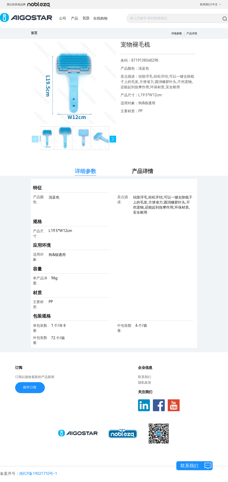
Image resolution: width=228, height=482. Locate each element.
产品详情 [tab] (142, 171)
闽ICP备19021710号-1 (38, 473)
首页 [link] (34, 33)
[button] (113, 139)
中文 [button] (216, 4)
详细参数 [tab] (85, 171)
